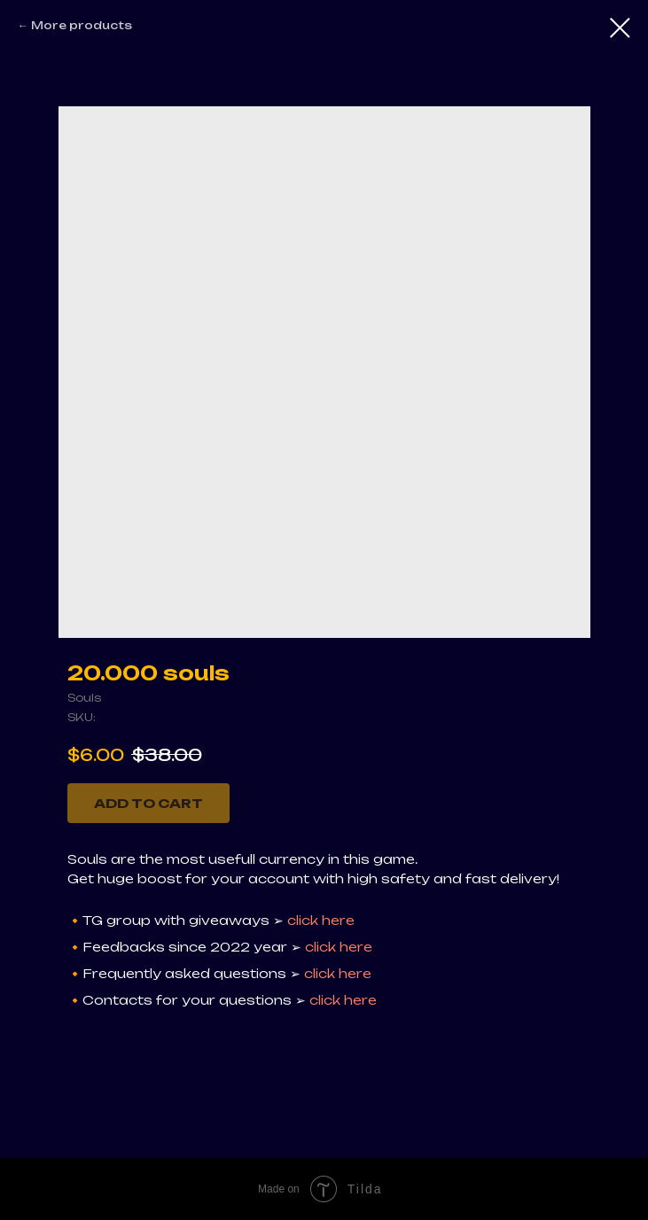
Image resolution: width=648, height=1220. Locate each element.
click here (321, 920)
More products (81, 25)
